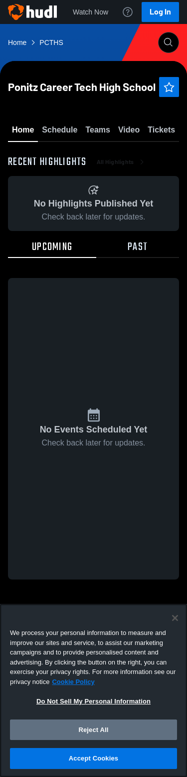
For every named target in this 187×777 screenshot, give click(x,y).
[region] (93, 690)
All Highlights (121, 220)
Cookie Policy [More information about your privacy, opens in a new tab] (73, 682)
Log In (160, 11)
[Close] (175, 618)
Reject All (93, 730)
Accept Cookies (93, 758)
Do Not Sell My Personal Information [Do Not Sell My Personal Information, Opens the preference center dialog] (93, 701)
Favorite (81, 155)
